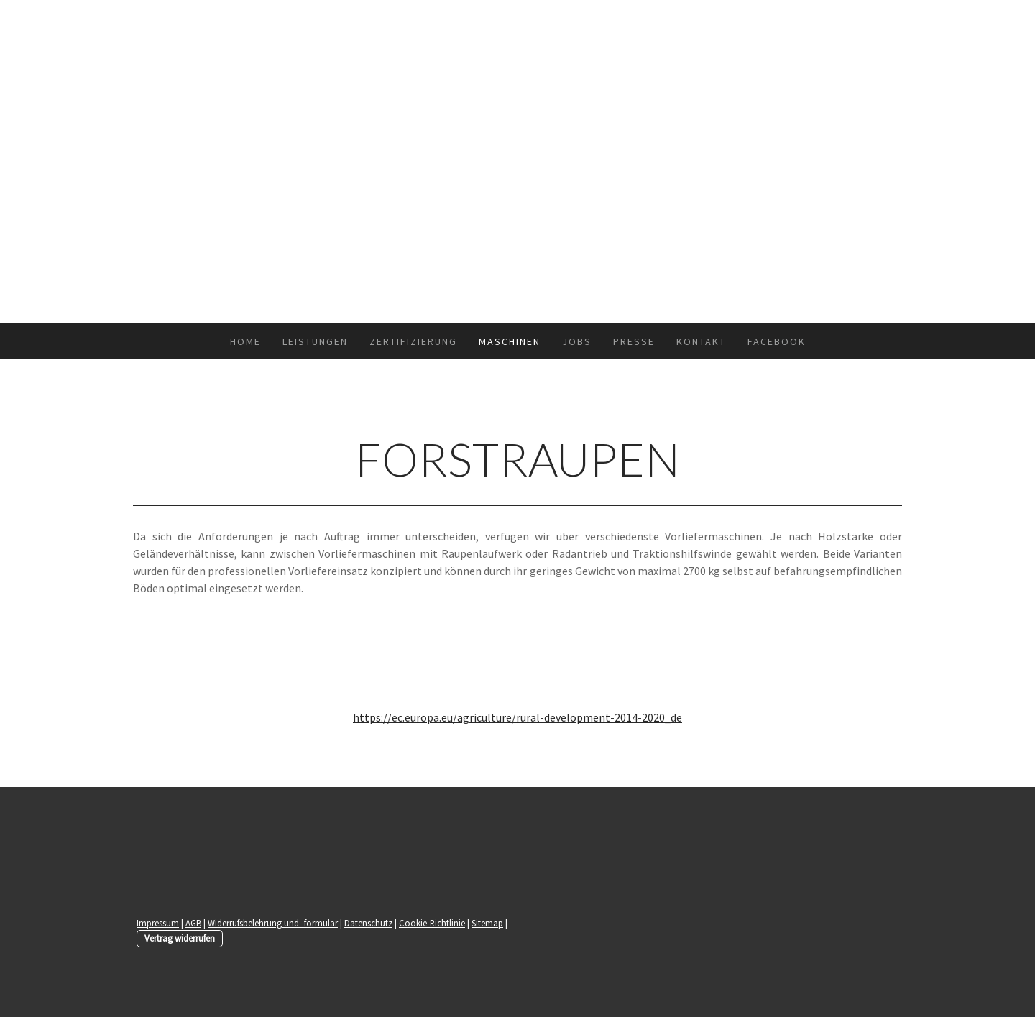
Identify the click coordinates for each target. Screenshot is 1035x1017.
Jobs (577, 341)
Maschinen (509, 341)
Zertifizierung (413, 341)
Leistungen (315, 341)
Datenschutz (368, 923)
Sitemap (487, 923)
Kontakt (701, 341)
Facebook (777, 341)
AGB (193, 923)
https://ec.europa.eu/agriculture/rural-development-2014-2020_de (517, 717)
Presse (634, 341)
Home (245, 341)
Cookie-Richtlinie (432, 923)
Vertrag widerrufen (179, 938)
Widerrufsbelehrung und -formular (273, 923)
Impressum (158, 923)
